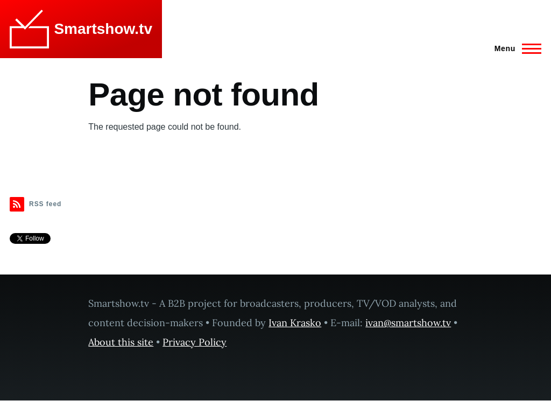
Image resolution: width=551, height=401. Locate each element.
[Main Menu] (515, 48)
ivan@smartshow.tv (408, 322)
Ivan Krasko (295, 322)
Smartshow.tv (103, 28)
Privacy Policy (195, 342)
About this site (120, 342)
